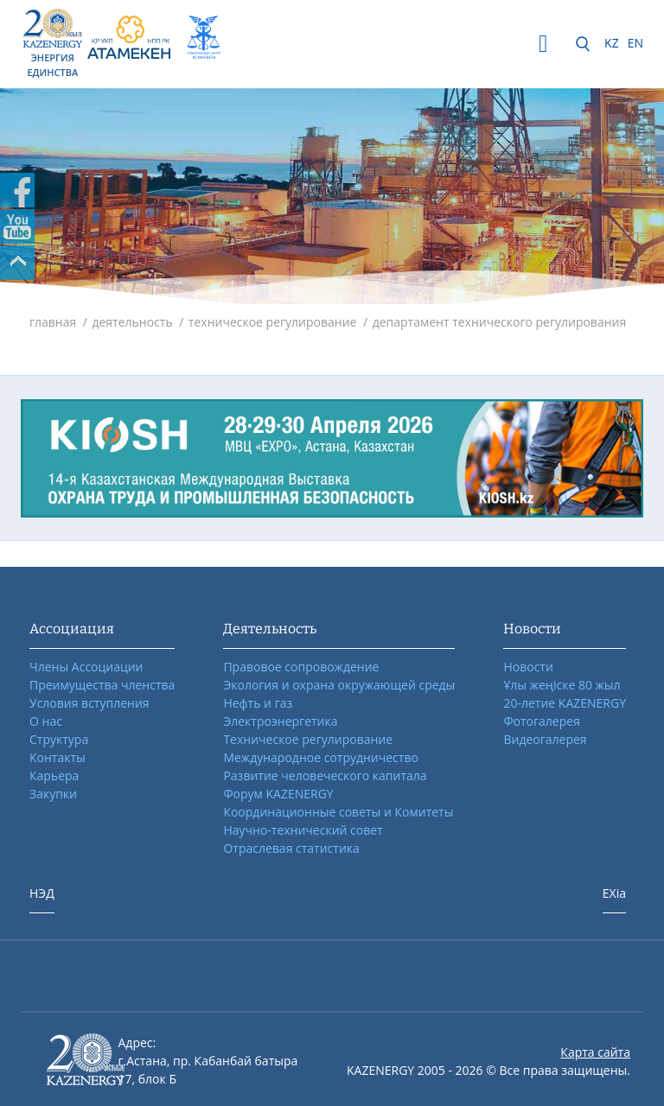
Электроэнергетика (280, 721)
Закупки (53, 793)
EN (635, 43)
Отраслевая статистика (291, 848)
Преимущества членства (102, 685)
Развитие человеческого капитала (324, 775)
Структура (58, 739)
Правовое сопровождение (301, 666)
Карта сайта (595, 1052)
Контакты (57, 757)
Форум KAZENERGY (278, 793)
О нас (45, 721)
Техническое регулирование (308, 739)
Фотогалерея (541, 721)
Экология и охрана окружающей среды (339, 685)
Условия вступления (89, 703)
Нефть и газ (257, 703)
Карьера (54, 775)
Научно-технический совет (302, 830)
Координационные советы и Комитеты (338, 812)
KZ (611, 43)
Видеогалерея (544, 739)
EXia (614, 893)
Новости (527, 666)
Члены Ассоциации (86, 666)
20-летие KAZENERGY (564, 703)
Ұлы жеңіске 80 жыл (561, 685)
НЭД (41, 893)
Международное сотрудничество (320, 757)
